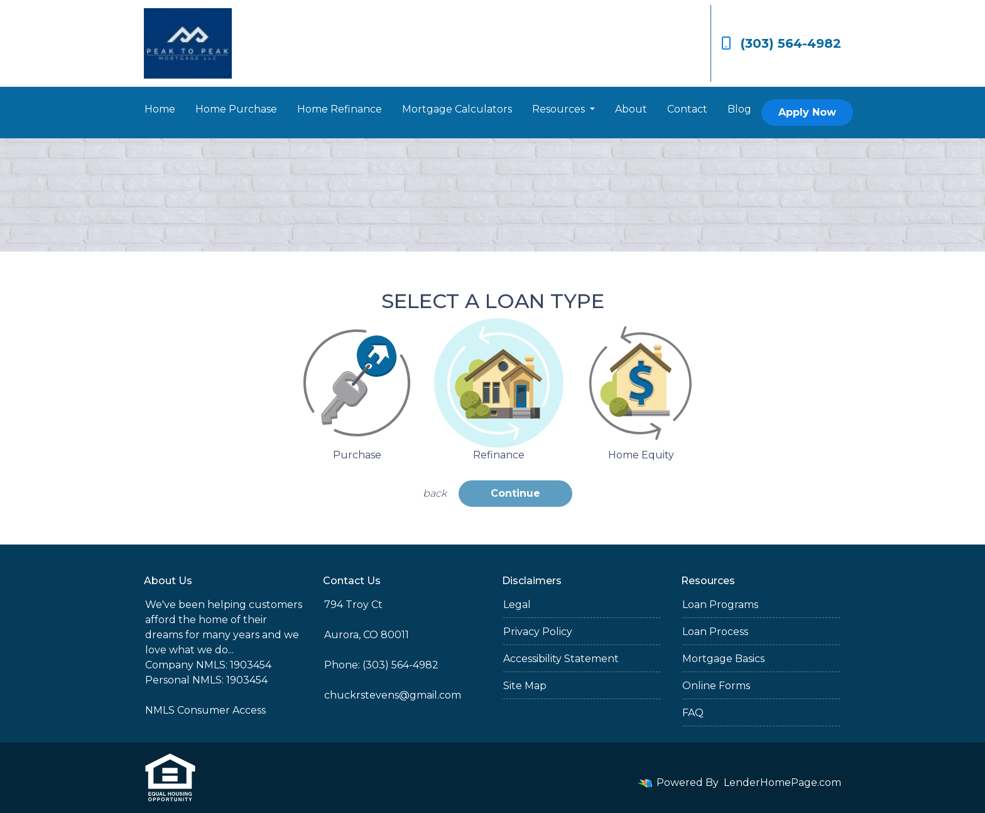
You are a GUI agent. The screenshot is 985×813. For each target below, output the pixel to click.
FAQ (693, 713)
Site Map (525, 686)
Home (159, 109)
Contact (687, 109)
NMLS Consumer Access (205, 710)
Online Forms (716, 686)
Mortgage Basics (723, 659)
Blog (739, 109)
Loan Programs (720, 605)
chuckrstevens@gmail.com (392, 695)
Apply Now (807, 112)
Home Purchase (236, 109)
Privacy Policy (537, 632)
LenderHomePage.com (782, 782)
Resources (559, 109)
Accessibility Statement (561, 659)
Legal (517, 605)
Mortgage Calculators (457, 109)
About (631, 109)
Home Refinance (339, 109)
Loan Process (715, 632)
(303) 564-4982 (781, 43)
